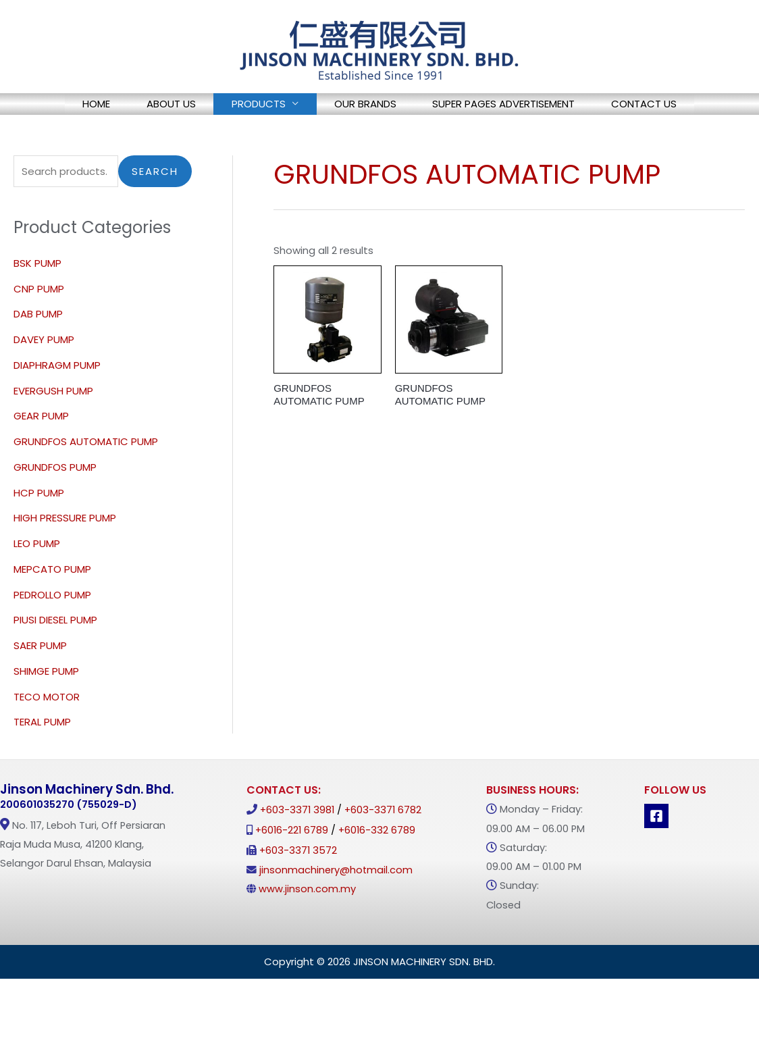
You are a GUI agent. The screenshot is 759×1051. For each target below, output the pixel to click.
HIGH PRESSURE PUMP (65, 557)
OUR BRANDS (377, 108)
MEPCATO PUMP (52, 608)
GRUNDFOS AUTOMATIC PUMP (86, 480)
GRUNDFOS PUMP (55, 506)
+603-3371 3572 (298, 889)
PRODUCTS (253, 108)
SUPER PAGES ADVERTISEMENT (534, 108)
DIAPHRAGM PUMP (57, 404)
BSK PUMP (37, 302)
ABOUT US (147, 108)
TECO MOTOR (47, 736)
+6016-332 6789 (376, 870)
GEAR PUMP (41, 455)
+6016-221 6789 (291, 870)
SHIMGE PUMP (46, 710)
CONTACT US (73, 139)
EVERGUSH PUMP (53, 430)
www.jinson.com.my (307, 928)
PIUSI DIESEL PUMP (55, 659)
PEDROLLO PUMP (52, 634)
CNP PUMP (39, 328)
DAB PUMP (38, 354)
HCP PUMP (39, 532)
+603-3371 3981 (297, 849)
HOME (54, 108)
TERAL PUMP (42, 761)
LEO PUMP (37, 582)
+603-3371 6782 (382, 849)
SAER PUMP (40, 684)
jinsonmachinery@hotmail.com (336, 909)
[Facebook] (656, 856)
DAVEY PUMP (44, 378)
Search (155, 210)
